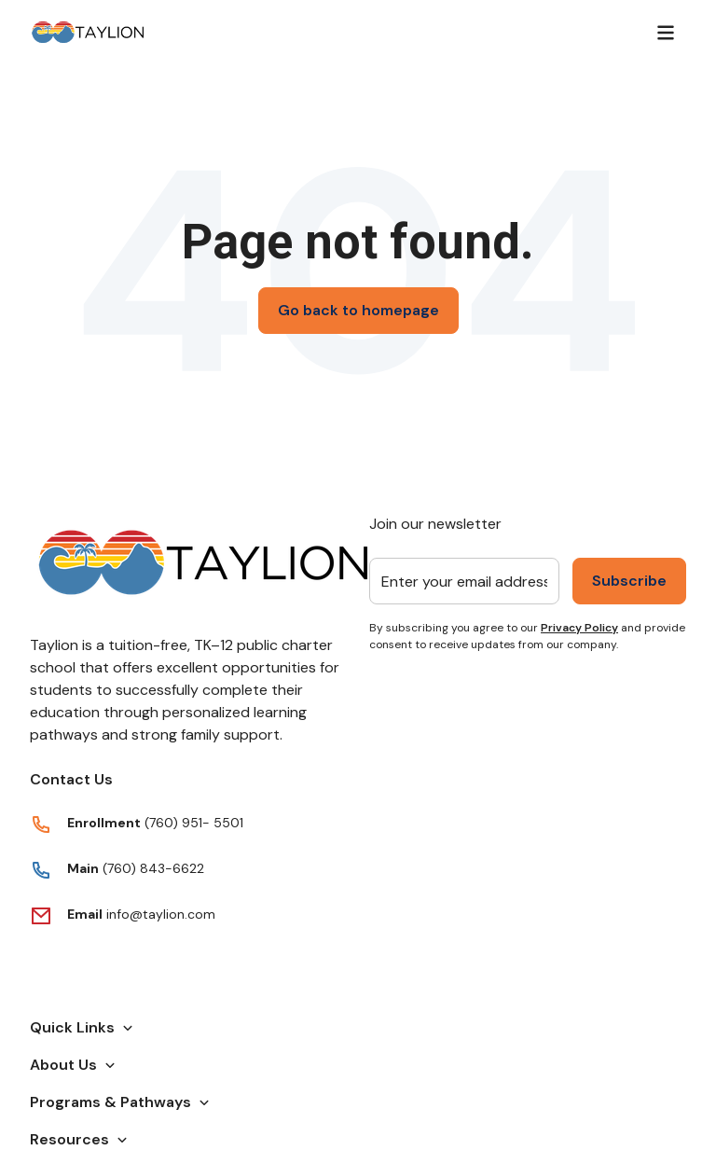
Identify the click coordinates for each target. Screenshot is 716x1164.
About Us (73, 1064)
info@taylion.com (160, 914)
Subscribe (629, 580)
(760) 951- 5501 (194, 822)
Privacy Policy (579, 627)
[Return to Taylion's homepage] (88, 32)
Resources (79, 1139)
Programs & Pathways (120, 1102)
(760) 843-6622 (151, 868)
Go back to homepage (358, 310)
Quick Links (81, 1027)
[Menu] (665, 32)
